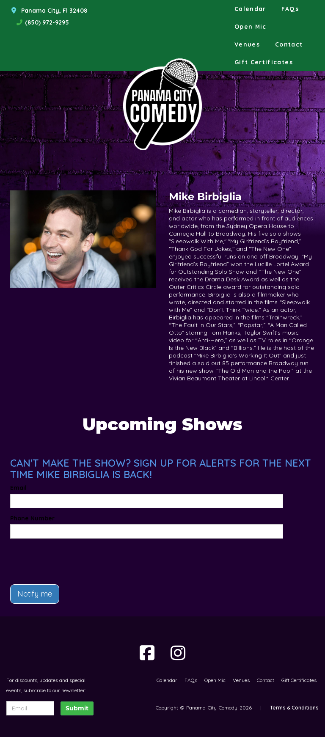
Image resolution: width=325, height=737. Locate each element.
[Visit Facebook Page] (147, 652)
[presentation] (59, 557)
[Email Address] (30, 708)
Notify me (34, 594)
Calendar (250, 9)
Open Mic (250, 26)
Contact (289, 44)
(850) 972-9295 (47, 22)
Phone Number (32, 518)
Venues (247, 44)
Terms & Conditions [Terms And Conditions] (294, 707)
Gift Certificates (263, 62)
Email (18, 488)
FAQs (290, 9)
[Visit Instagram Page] (178, 652)
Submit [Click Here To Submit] (77, 708)
